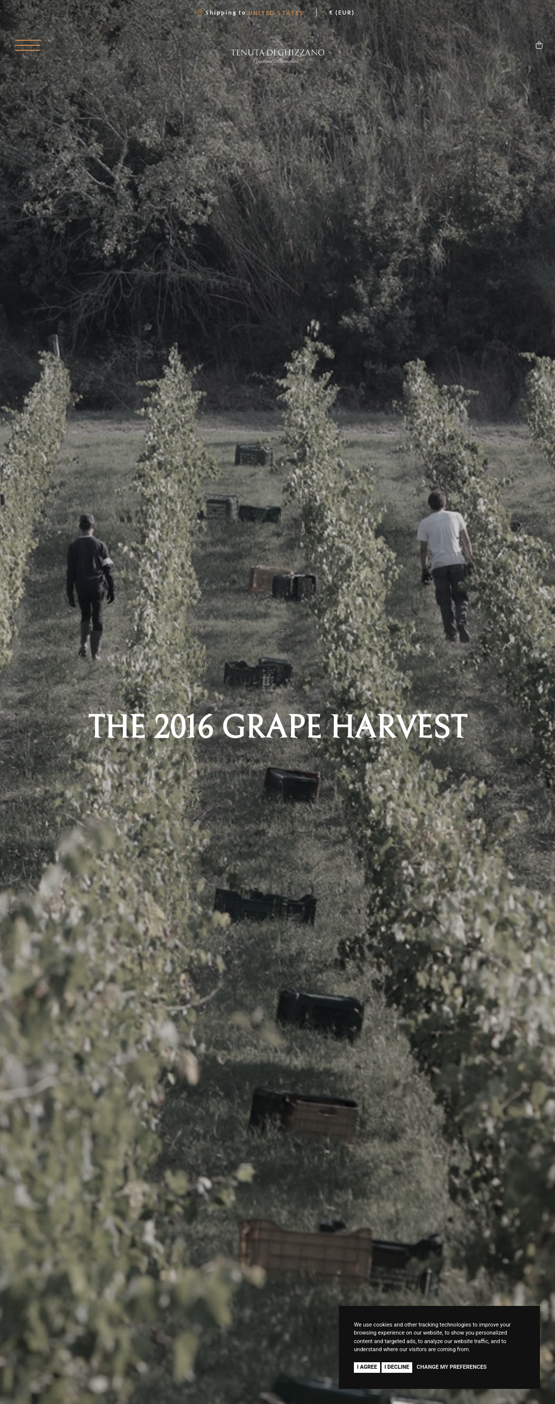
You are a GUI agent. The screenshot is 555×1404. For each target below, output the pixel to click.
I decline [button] (397, 1367)
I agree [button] (367, 1367)
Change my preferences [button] (452, 1367)
